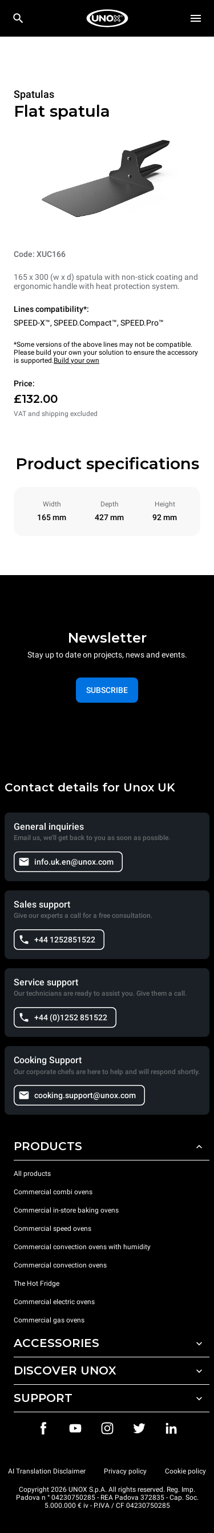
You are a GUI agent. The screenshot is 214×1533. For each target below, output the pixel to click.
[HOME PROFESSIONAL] (107, 18)
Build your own (76, 360)
